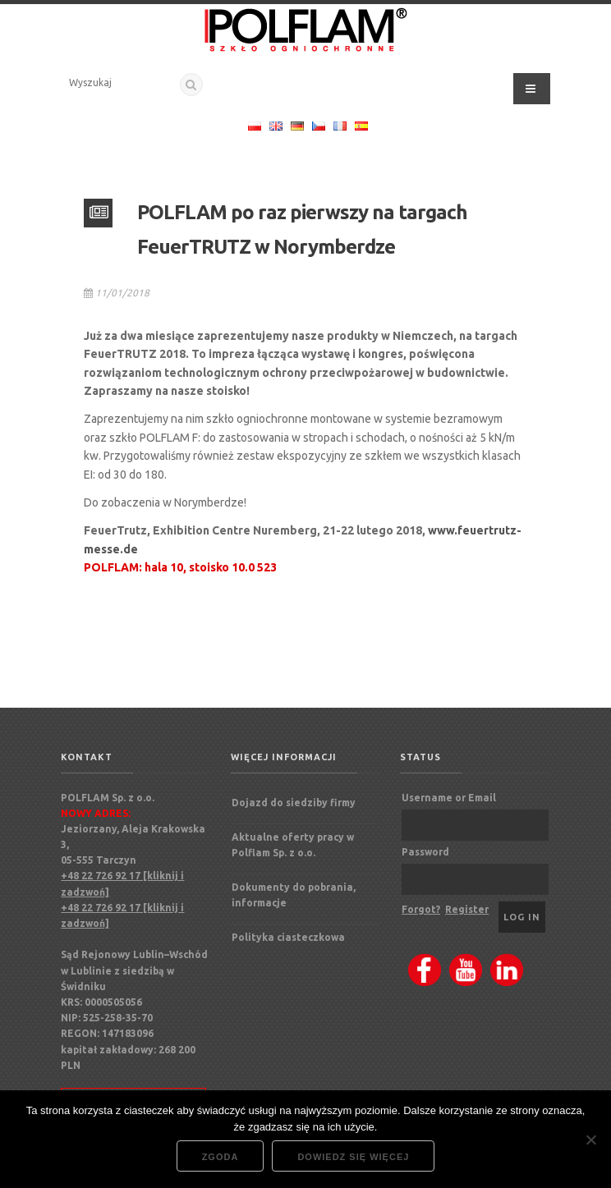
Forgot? (421, 909)
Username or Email (449, 797)
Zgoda (220, 1157)
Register (467, 909)
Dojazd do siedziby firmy (294, 802)
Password (425, 851)
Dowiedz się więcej (353, 1157)
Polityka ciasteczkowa (288, 937)
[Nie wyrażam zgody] (590, 1139)
